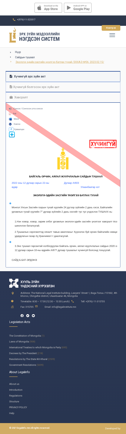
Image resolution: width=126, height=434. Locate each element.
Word (14, 119)
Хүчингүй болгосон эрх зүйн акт (34, 87)
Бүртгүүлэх (88, 28)
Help (11, 413)
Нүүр (18, 52)
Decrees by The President (23, 353)
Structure (14, 401)
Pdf (12, 114)
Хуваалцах (16, 129)
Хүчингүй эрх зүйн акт (28, 76)
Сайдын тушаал (25, 57)
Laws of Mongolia (19, 341)
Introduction (15, 389)
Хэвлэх (14, 124)
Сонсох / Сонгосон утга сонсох (26, 108)
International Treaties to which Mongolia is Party (35, 347)
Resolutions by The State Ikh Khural (28, 359)
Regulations (15, 395)
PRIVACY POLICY (18, 407)
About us (14, 384)
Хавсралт (19, 97)
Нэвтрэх (111, 28)
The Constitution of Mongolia (25, 335)
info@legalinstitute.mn (29, 36)
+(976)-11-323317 (26, 19)
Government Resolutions (22, 365)
